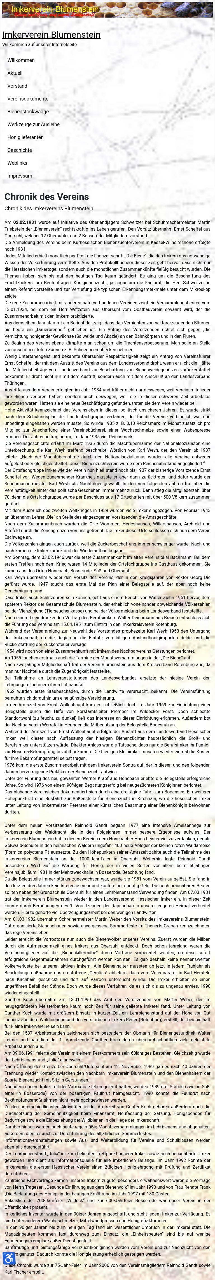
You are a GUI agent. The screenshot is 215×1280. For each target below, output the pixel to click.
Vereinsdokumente (28, 99)
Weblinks (17, 163)
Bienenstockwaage (28, 111)
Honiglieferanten (26, 137)
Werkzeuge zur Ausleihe (34, 124)
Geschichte (20, 150)
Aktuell (15, 73)
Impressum (20, 176)
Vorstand (17, 86)
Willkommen (21, 60)
